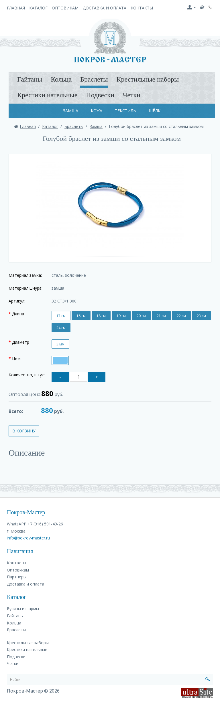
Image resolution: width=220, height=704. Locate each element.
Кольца (61, 79)
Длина (18, 314)
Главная (16, 8)
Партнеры (16, 577)
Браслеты (94, 79)
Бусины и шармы (23, 608)
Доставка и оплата (104, 8)
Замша (70, 110)
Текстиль (125, 110)
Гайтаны (29, 79)
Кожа (96, 110)
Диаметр (20, 342)
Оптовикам (65, 8)
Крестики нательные (47, 95)
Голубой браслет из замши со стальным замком (156, 126)
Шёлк (154, 110)
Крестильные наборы (147, 79)
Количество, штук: (27, 374)
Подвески (100, 95)
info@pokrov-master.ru (28, 538)
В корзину (24, 431)
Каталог (38, 8)
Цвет (17, 358)
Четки (131, 95)
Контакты (142, 8)
